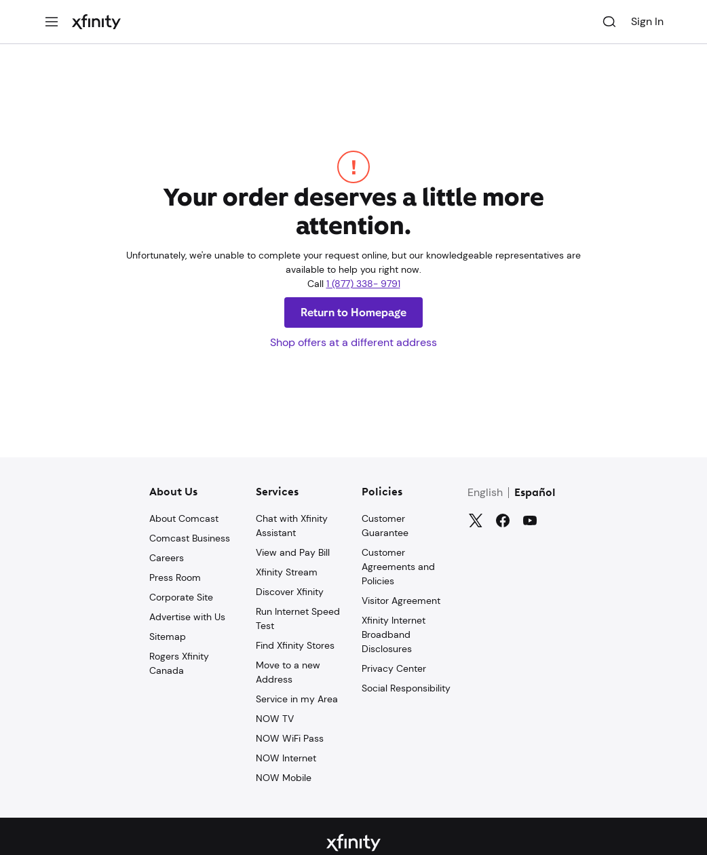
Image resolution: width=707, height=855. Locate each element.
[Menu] (51, 21)
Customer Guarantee (385, 525)
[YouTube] (530, 520)
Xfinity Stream (287, 572)
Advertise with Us (187, 617)
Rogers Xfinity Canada (179, 663)
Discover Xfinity (290, 592)
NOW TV (275, 718)
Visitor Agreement (401, 600)
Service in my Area (297, 699)
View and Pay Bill (293, 552)
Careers (166, 558)
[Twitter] (475, 520)
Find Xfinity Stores (295, 645)
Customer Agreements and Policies (398, 566)
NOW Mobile (283, 778)
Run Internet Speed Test (298, 618)
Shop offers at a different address (353, 342)
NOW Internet (286, 758)
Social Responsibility (406, 688)
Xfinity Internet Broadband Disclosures (393, 634)
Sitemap (167, 636)
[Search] (609, 21)
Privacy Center (394, 668)
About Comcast (183, 518)
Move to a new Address (288, 672)
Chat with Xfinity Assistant (292, 525)
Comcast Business (189, 538)
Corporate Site (181, 597)
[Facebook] (503, 520)
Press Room (175, 577)
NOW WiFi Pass (290, 738)
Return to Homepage (353, 312)
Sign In (647, 21)
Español (535, 493)
